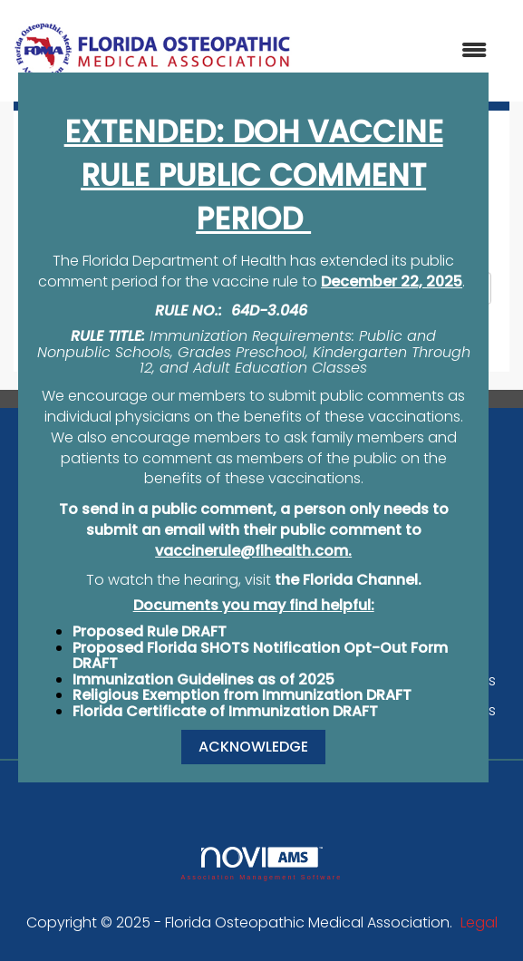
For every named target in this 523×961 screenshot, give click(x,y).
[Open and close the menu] (398, 51)
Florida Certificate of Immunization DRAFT (225, 711)
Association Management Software (261, 863)
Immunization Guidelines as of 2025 (203, 679)
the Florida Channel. (348, 579)
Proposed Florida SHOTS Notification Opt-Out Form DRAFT (260, 656)
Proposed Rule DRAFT (150, 631)
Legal (479, 922)
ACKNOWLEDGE (253, 746)
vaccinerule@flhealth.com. (253, 550)
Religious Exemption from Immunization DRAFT (242, 694)
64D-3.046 (269, 310)
